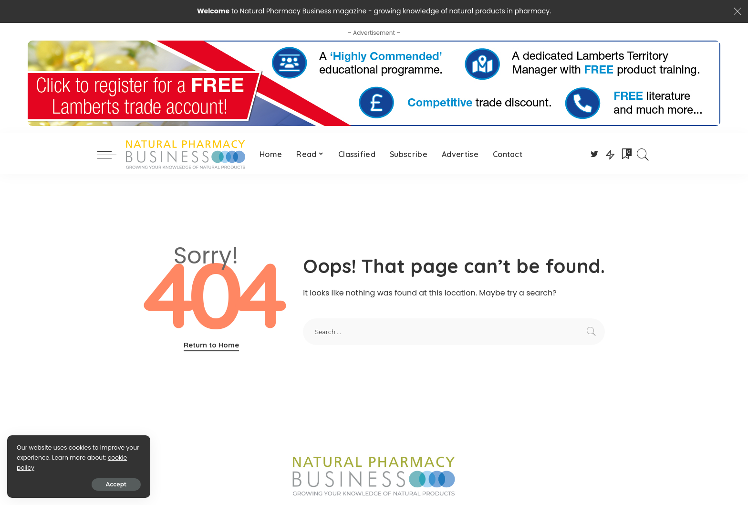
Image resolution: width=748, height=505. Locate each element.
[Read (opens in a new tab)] (310, 154)
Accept (116, 484)
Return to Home (211, 344)
